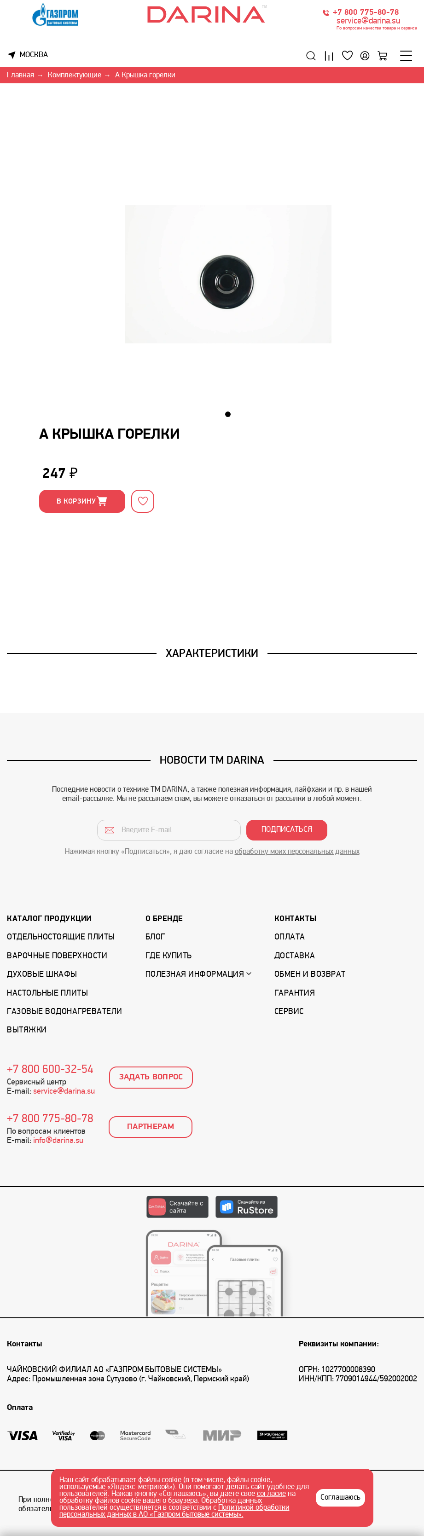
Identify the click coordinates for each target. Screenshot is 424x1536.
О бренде (164, 919)
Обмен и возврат (310, 975)
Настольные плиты (47, 993)
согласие (271, 1494)
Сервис (289, 1012)
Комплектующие (74, 75)
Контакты (295, 919)
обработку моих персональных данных (297, 852)
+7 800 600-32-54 (50, 1070)
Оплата (289, 937)
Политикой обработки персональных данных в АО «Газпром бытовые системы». (174, 1511)
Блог (155, 937)
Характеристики (212, 653)
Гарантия (294, 993)
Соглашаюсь (340, 1497)
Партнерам (150, 1127)
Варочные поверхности (57, 956)
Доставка (294, 956)
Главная (20, 75)
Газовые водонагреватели (64, 1012)
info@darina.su (58, 1141)
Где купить (168, 956)
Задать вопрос (151, 1077)
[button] (228, 414)
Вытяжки (27, 1030)
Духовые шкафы (42, 975)
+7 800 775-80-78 (366, 12)
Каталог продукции (49, 919)
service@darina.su (369, 21)
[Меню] (406, 56)
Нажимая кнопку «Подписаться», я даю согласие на (212, 852)
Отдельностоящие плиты (61, 937)
